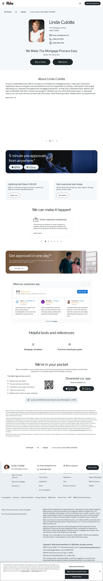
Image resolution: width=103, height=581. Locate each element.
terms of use (35, 571)
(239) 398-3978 (44, 469)
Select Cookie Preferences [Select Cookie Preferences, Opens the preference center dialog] (76, 566)
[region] (51, 571)
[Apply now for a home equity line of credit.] (14, 195)
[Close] (100, 571)
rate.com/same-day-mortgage (77, 430)
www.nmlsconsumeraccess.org (89, 547)
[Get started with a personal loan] (62, 195)
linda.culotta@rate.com (46, 466)
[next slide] (57, 141)
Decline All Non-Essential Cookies (77, 571)
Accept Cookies (76, 577)
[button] (3, 3)
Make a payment (70, 466)
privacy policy (25, 571)
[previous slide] (46, 141)
